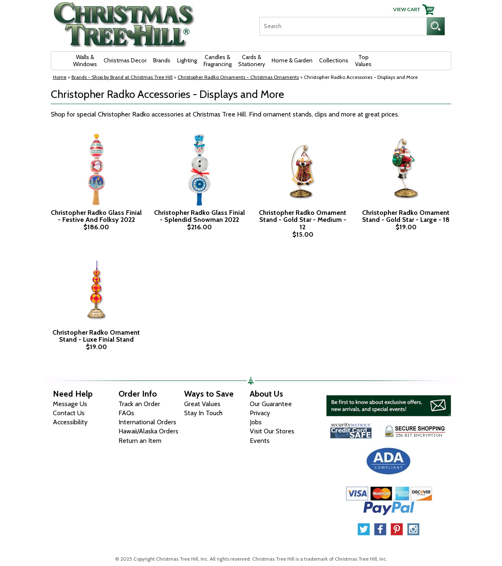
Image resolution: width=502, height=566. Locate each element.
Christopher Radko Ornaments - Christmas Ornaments (238, 77)
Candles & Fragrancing (218, 60)
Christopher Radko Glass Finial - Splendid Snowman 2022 (199, 216)
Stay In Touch (203, 413)
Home (59, 77)
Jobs (256, 422)
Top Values (363, 60)
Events (260, 441)
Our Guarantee (271, 404)
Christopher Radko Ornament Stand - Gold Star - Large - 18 (406, 216)
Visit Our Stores (272, 431)
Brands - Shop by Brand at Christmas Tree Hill (122, 77)
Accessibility (70, 422)
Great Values (202, 404)
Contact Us (69, 413)
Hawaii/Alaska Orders (148, 431)
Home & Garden (292, 60)
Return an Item (139, 441)
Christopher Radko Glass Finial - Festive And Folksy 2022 (96, 216)
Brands (161, 60)
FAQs (126, 413)
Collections (333, 60)
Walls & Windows (85, 60)
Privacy (260, 413)
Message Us (70, 404)
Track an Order (139, 404)
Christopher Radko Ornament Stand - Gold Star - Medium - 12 (302, 220)
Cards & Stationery (251, 60)
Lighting (187, 60)
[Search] (342, 26)
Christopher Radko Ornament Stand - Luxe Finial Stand (96, 336)
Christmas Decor (125, 60)
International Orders (147, 422)
